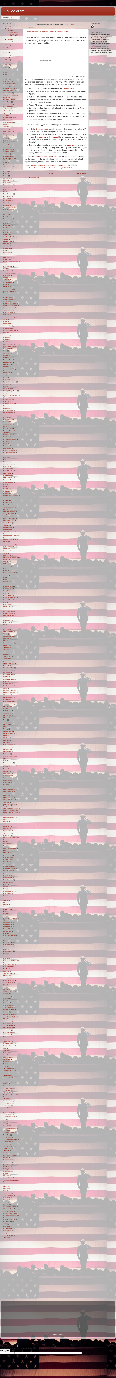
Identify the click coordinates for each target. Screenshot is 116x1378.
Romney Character (8, 951)
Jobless (5, 654)
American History (8, 151)
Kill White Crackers (8, 677)
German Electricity (8, 520)
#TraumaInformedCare (9, 99)
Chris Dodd (6, 275)
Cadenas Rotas (7, 234)
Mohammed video (8, 744)
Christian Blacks (7, 277)
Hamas (5, 570)
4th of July (6, 113)
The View (6, 1098)
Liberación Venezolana (9, 692)
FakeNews (6, 466)
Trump (5, 1123)
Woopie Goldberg (8, 1228)
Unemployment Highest (10, 1164)
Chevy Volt (6, 264)
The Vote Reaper (8, 1101)
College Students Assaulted (11, 291)
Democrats (6, 366)
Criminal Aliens (7, 326)
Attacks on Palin (7, 166)
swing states (6, 1059)
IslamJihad (6, 638)
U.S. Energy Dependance (10, 1155)
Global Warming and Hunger (11, 532)
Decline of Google (8, 344)
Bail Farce (6, 171)
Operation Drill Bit (8, 830)
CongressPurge (7, 310)
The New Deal (7, 1092)
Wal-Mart (5, 1199)
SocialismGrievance (9, 1014)
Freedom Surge (7, 500)
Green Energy (7, 555)
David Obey (6, 335)
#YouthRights (7, 102)
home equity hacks (8, 611)
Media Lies (6, 726)
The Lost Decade (8, 1088)
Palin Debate (7, 852)
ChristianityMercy (8, 280)
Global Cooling (7, 527)
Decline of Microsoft (9, 348)
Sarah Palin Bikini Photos (10, 978)
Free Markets (7, 493)
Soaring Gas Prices (8, 1009)
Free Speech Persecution (10, 495)
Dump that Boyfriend (9, 403)
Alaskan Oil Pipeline (9, 144)
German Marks (7, 523)
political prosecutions (9, 873)
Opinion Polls (7, 833)
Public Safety (7, 893)
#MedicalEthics (7, 92)
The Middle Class (8, 1090)
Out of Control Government (11, 837)
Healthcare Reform (8, 586)
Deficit (5, 350)
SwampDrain (7, 1057)
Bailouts (5, 176)
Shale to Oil (6, 998)
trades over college (8, 1112)
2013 (7, 52)
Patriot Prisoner (7, 859)
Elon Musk (6, 437)
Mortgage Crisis (7, 749)
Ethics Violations (8, 446)
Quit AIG (5, 900)
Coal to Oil (6, 286)
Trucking (5, 1121)
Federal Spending (8, 471)
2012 (7, 55)
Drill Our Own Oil (8, 399)
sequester (6, 993)
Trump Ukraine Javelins (10, 1139)
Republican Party (8, 922)
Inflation (5, 634)
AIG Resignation (8, 136)
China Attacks (7, 271)
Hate (4, 577)
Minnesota (6, 735)
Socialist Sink (7, 1030)
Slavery (5, 1000)
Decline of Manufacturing (10, 346)
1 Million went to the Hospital (47, 137)
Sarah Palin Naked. (8, 980)
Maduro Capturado (8, 704)
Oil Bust (5, 821)
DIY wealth (6, 384)
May (8, 28)
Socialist (5, 1018)
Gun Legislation (7, 563)
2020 (7, 47)
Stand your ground (8, 1043)
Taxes (5, 1073)
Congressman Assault (9, 303)
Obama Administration (9, 789)
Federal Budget (7, 468)
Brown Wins (6, 223)
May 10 (10, 30)
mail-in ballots (7, 713)
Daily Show (6, 332)
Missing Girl (6, 740)
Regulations (6, 913)
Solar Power (6, 1034)
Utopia (5, 1173)
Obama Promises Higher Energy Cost (10, 805)
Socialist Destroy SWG (9, 1021)
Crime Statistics (7, 323)
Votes (5, 1190)
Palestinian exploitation (9, 848)
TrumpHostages (7, 1144)
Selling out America (8, 991)
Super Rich (6, 1055)
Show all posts (69, 24)
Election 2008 (7, 421)
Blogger (61, 1334)
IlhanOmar (6, 627)
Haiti (4, 568)
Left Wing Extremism (9, 690)
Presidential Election (9, 891)
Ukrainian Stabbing (8, 1159)
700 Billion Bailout (8, 120)
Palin (4, 850)
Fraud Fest (6, 489)
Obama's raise (42, 129)
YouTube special (8, 1235)
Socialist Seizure (8, 1025)
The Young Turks (8, 1103)
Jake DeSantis (7, 647)
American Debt (7, 149)
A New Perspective (8, 122)
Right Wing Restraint (9, 938)
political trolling (7, 877)
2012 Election (7, 106)
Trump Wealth (7, 1141)
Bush (4, 230)
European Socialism (9, 450)
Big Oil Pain (6, 198)
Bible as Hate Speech (9, 189)
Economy (6, 417)
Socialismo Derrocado (9, 1016)
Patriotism (6, 864)
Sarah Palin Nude (8, 982)
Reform (5, 911)
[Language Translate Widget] (10, 17)
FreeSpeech (6, 502)
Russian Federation (8, 964)
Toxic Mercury (7, 1107)
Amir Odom (6, 154)
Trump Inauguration (8, 1132)
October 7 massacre (9, 817)
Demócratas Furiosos (9, 364)
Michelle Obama (43, 168)
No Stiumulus (7, 780)
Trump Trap (6, 1135)
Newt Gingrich (7, 773)
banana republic (7, 180)
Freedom (5, 498)
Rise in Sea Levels (8, 942)
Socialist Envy (7, 1023)
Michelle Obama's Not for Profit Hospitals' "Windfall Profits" (47, 32)
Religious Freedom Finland (11, 918)
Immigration (6, 629)
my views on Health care (47, 157)
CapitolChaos (7, 248)
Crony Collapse (7, 328)
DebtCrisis (6, 342)
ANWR (5, 162)
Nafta (4, 760)
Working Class (7, 1230)
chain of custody (8, 257)
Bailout (5, 173)
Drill (4, 393)
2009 (7, 62)
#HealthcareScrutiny (9, 88)
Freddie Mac (6, 491)
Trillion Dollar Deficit (9, 1116)
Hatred (5, 579)
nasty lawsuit (72, 145)
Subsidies (6, 1052)
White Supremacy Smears (10, 1213)
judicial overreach (8, 661)
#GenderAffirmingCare (9, 83)
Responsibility (7, 929)
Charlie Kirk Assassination (10, 261)
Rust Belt (6, 969)
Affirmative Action (8, 126)
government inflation (9, 546)
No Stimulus (6, 778)
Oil (4, 819)
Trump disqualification (9, 1128)
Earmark (5, 406)
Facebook (6, 457)
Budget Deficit (7, 225)
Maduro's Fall (7, 706)
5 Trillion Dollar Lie (8, 117)
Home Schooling (8, 613)
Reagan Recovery (8, 909)
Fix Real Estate (7, 475)
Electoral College (8, 428)
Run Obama (6, 956)
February (9, 39)
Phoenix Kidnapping (9, 868)
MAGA (5, 708)
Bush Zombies (7, 232)
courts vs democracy (9, 317)
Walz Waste (6, 1204)
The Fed (5, 1079)
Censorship (6, 252)
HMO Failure (7, 604)
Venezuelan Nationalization (11, 1180)
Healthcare (6, 584)
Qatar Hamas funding (9, 898)
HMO (4, 602)
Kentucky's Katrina (8, 667)
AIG (4, 133)
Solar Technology (8, 1036)
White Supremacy (8, 1211)
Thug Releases (7, 1105)
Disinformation (7, 379)
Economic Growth (8, 410)
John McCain (7, 656)
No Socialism (14, 11)
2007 (7, 67)
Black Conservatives (9, 207)
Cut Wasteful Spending (9, 330)
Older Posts (82, 173)
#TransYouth (7, 97)
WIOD (5, 1224)
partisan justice (7, 855)
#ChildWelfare (7, 81)
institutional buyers (8, 636)
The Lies (5, 1086)
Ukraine (5, 1157)
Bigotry (5, 203)
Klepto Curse (7, 683)
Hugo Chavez (7, 622)
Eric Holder (6, 441)
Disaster (5, 377)
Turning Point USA (8, 1146)
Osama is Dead (7, 835)
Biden (5, 191)
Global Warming (7, 529)
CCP (4, 250)
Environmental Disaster (10, 439)
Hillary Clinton (7, 591)
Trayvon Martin (7, 1114)
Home (51, 173)
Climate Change (7, 282)
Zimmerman (6, 1237)
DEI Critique (6, 353)
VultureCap (6, 1197)
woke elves (6, 1226)
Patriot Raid (6, 861)
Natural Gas (6, 769)
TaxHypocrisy (7, 1075)
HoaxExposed (7, 606)
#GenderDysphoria (8, 86)
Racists (5, 902)
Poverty (5, 886)
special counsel (7, 1041)
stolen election (7, 1050)
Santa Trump (7, 975)
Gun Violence (7, 566)
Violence (5, 1184)
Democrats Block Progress (10, 369)
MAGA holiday (7, 711)
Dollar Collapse (7, 388)
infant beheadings (8, 631)
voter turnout (7, 1188)
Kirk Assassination (8, 679)
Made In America (8, 701)
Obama (51, 168)
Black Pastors (7, 214)
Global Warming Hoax (9, 539)
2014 (7, 50)
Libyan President (8, 697)
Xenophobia (6, 1233)
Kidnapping (6, 672)
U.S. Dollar (6, 1153)
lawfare (5, 688)
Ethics (5, 443)
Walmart (5, 1202)
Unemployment (7, 1162)
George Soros (7, 516)
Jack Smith (6, 645)
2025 (7, 45)
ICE (4, 624)
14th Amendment (8, 104)
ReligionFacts (7, 916)
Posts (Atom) (36, 177)
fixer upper (6, 480)
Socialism (6, 1012)
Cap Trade (6, 243)
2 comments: (62, 165)
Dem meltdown (7, 357)
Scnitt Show (6, 984)
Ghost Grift (6, 525)
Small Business (7, 1005)
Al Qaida (5, 142)
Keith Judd (6, 665)
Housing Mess (7, 620)
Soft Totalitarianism (8, 1032)
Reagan (5, 904)
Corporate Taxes (8, 312)
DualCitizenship (7, 401)
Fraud (5, 486)
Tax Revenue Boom (8, 1068)
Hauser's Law (7, 581)
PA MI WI (6, 841)
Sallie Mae (6, 971)
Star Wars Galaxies (8, 1046)
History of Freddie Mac (9, 597)
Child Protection (7, 266)
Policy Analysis (7, 870)
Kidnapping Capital (8, 674)
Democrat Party (7, 360)
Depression (6, 372)
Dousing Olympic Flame (10, 390)
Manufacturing (7, 715)
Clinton (5, 284)
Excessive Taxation (8, 455)
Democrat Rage (7, 362)
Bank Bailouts (7, 182)
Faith (4, 459)
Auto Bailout (6, 169)
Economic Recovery (9, 415)
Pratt (4, 889)
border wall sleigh (8, 221)
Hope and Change (8, 615)
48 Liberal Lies (7, 111)
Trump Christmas (8, 1126)
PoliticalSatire (7, 882)
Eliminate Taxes (7, 434)
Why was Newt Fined (9, 1219)
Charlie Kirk (6, 259)
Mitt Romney (7, 742)
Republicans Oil (7, 926)
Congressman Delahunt (10, 305)
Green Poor (6, 561)
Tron (4, 1119)
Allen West (6, 147)
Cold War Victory (8, 289)
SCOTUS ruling (7, 987)
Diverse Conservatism (9, 382)
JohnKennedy (7, 658)
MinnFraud (6, 738)
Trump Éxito (6, 1130)
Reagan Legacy (7, 907)
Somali (5, 1039)
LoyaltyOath (6, 699)
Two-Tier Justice (8, 1148)
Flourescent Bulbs (8, 482)
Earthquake (6, 408)
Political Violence (8, 880)
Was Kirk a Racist (8, 1209)
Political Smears (7, 875)
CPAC (5, 319)
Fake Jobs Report (8, 464)
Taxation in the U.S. (8, 1070)
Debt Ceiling (6, 337)
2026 (7, 26)
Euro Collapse (7, 448)
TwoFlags (6, 1150)
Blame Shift (6, 216)
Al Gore (5, 140)
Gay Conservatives (8, 507)
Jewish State (7, 652)
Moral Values (7, 747)
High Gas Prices (8, 588)
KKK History (6, 681)
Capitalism (6, 246)
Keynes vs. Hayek (8, 670)
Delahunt (5, 355)
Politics (5, 884)
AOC (4, 164)
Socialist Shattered (8, 1027)
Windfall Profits (68, 168)
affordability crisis (8, 129)
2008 (7, 65)
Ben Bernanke (7, 187)
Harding (5, 575)
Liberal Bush (6, 695)
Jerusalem (6, 649)
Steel (4, 1048)
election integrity (8, 424)
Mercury (5, 729)
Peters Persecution (8, 866)
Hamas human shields (9, 572)
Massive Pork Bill (8, 722)
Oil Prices (6, 828)
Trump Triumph (7, 1137)
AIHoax (5, 138)
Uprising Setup (7, 1169)
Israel (4, 640)
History (5, 593)
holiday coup (7, 609)
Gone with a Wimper (9, 544)
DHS (4, 375)
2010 (7, 60)
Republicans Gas (8, 924)
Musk (4, 758)
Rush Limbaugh (7, 958)
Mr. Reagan (6, 754)
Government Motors (9, 548)
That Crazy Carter (8, 1077)
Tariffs (5, 1064)
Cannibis (5, 239)
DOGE (5, 386)
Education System (8, 419)
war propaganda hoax (9, 1206)
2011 (7, 57)
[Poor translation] (7, 1350)
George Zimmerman (9, 518)
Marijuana (6, 717)
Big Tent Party (7, 200)
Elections (6, 426)
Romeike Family (7, 947)
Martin (5, 720)
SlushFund (6, 1003)
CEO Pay (6, 255)
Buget (5, 228)
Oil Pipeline (6, 826)
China (5, 268)
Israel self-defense (8, 643)
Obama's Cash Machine (10, 810)
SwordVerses (7, 1061)
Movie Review (7, 751)
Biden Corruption (8, 194)
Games (5, 504)
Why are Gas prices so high (11, 1215)
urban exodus (7, 1171)
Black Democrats (8, 209)
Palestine (6, 846)
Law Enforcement (8, 686)
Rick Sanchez (7, 933)
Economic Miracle (8, 412)
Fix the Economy (8, 477)
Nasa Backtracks (8, 762)
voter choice (6, 1186)
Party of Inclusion (8, 857)
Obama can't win (8, 797)
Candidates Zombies (9, 237)
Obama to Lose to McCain (10, 808)
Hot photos (6, 618)
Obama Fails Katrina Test (10, 800)
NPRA (5, 784)
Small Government (8, 1007)
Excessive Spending (9, 452)
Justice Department (8, 663)
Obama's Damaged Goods (10, 812)
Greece (5, 553)
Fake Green (6, 461)
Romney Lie (6, 953)
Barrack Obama (33, 168)
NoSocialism (6, 782)
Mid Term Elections (8, 733)
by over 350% (68, 88)
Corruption (6, 314)
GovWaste (6, 551)
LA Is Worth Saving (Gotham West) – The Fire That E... (13, 34)
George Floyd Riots (8, 514)
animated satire (7, 156)
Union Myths (6, 1166)
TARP (5, 1066)
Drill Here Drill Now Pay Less (11, 395)
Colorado (6, 295)
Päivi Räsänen (7, 843)
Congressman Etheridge (10, 308)
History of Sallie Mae (9, 600)
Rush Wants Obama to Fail (11, 960)
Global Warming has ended (11, 535)
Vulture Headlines (8, 1195)
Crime (5, 321)
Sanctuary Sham (8, 973)
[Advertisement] (9, 1269)
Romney (5, 949)
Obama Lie (6, 802)
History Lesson (7, 595)
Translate (13, 20)
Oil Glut (5, 824)
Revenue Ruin (7, 931)
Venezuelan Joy (7, 1178)
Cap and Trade (7, 241)
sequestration (7, 996)
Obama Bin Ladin (8, 795)
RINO (5, 940)
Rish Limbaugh (7, 944)
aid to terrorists (7, 131)
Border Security (7, 219)
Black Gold (6, 212)
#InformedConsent (8, 90)
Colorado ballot (7, 297)
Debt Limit (6, 339)
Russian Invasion (8, 966)
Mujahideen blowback (9, 756)
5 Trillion (5, 115)
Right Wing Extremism (9, 935)
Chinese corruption (8, 273)
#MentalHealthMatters (9, 95)
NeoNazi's (6, 771)
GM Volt (5, 541)
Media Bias (6, 724)
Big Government (8, 196)
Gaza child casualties (9, 511)
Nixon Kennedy (7, 775)
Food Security (7, 484)
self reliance (6, 989)
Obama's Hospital (59, 168)
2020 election (7, 108)
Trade (5, 1110)
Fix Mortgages (7, 473)
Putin (4, 895)
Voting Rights (7, 1193)
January (9, 42)
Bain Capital (6, 178)
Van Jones (6, 1175)
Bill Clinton (6, 205)
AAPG (5, 124)
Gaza (4, 509)
